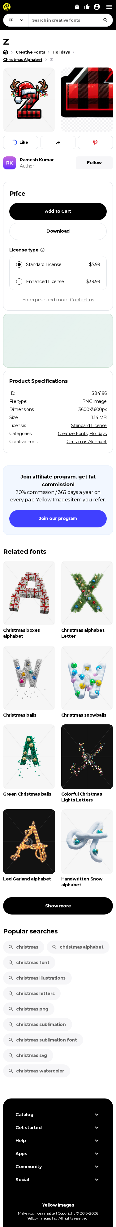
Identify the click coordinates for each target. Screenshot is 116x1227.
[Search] (105, 20)
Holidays (98, 433)
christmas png (28, 1009)
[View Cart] (77, 7)
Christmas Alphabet (87, 441)
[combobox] (70, 20)
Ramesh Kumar (37, 160)
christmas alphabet (77, 947)
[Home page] (5, 52)
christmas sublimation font (42, 1040)
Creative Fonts (73, 433)
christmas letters (31, 993)
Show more (58, 906)
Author (27, 166)
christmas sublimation (37, 1024)
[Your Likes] (87, 7)
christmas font (28, 962)
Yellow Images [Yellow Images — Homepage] (58, 1205)
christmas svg (27, 1055)
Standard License (89, 425)
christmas (23, 947)
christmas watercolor (36, 1071)
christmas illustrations (37, 978)
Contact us (82, 300)
